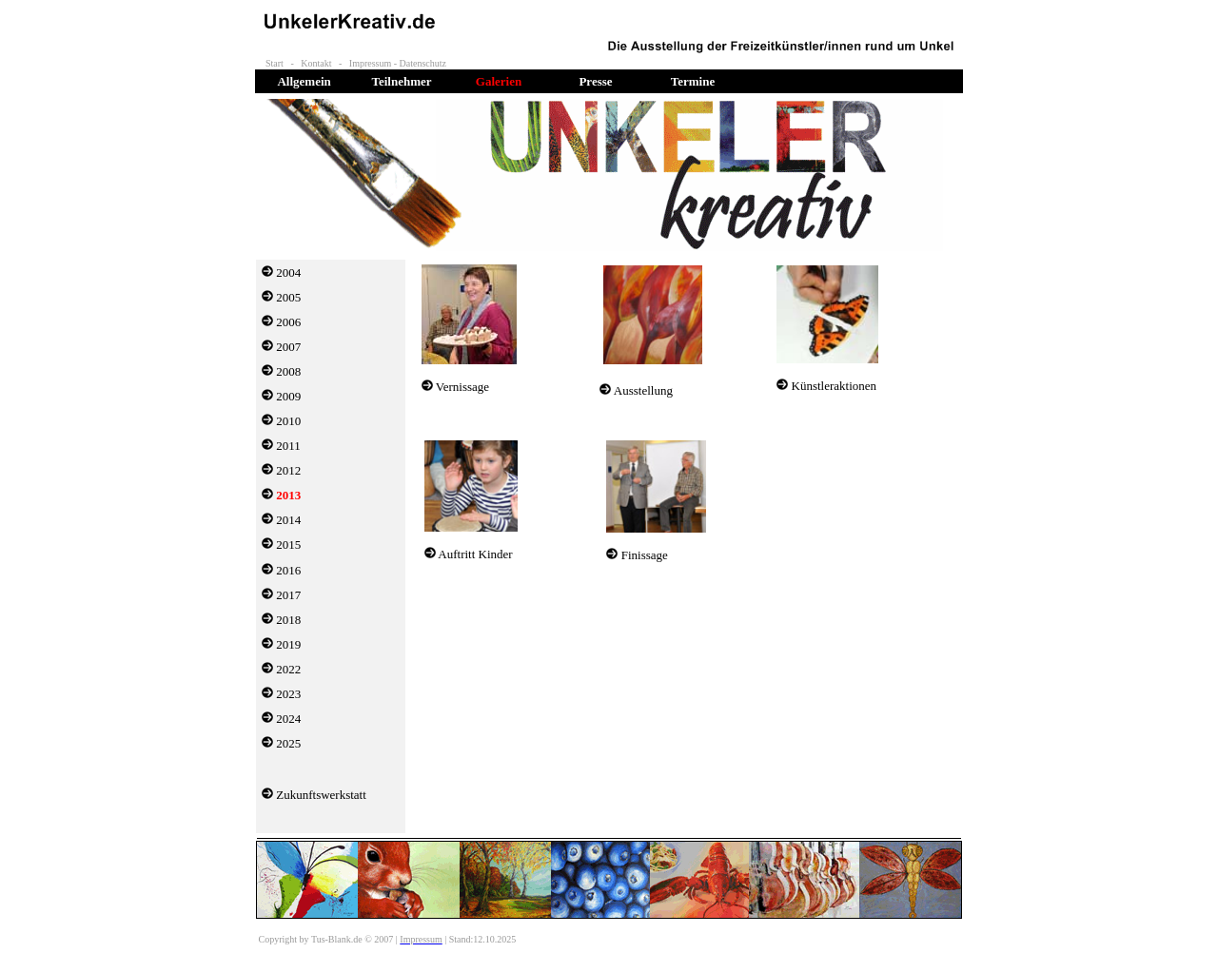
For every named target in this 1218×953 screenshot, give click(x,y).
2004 (288, 272)
